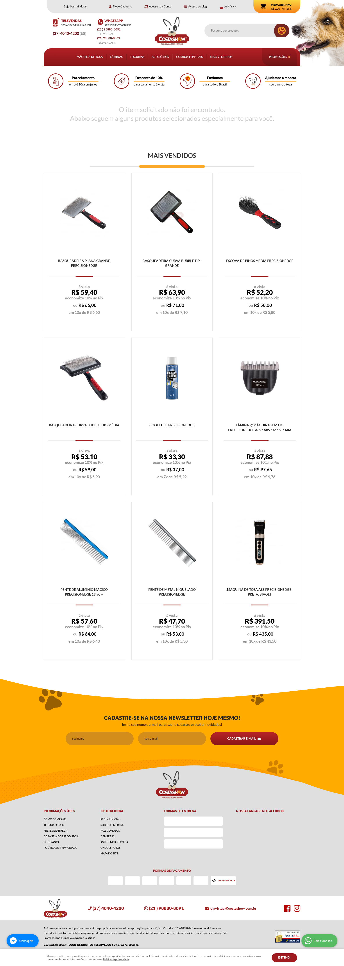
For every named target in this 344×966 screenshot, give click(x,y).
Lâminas (116, 57)
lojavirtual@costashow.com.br (233, 908)
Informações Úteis (59, 811)
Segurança (51, 842)
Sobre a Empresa (112, 825)
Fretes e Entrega (55, 830)
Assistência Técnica (114, 842)
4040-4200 (69, 33)
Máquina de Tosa (90, 57)
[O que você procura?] (281, 30)
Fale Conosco (110, 830)
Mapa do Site (109, 853)
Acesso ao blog (197, 6)
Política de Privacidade (60, 847)
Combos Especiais (189, 57)
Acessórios (160, 57)
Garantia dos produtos (61, 836)
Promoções (278, 57)
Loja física (230, 6)
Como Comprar (55, 819)
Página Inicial (110, 819)
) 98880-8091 (109, 29)
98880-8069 (108, 38)
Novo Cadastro (122, 6)
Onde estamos (110, 847)
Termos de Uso (54, 825)
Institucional (112, 811)
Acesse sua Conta (160, 6)
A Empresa (107, 836)
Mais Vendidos (221, 57)
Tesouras (137, 57)
